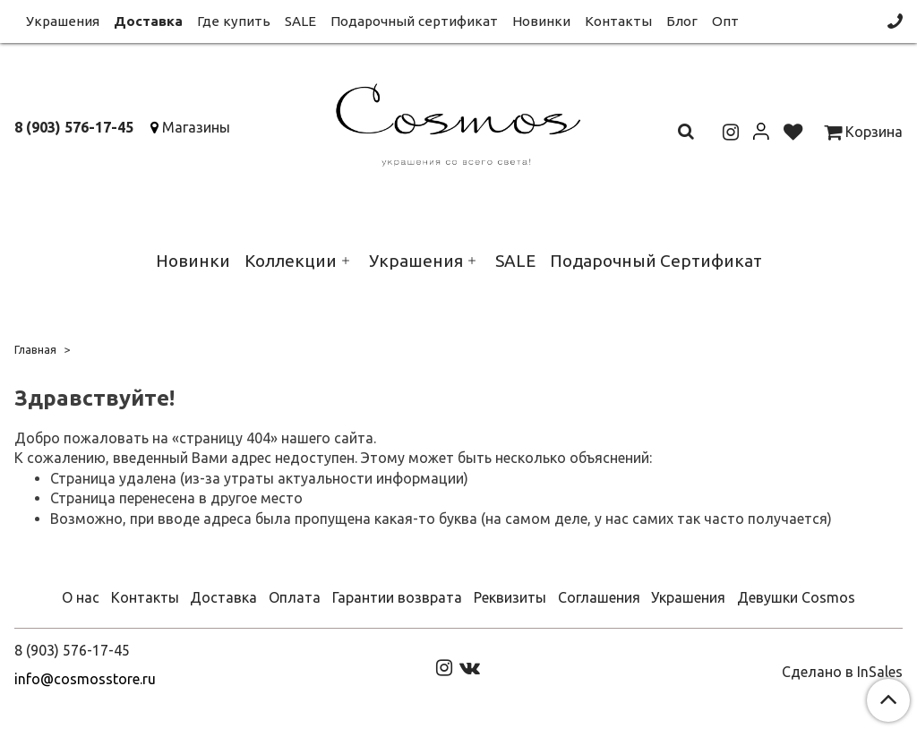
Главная (35, 349)
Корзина (863, 132)
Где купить (233, 21)
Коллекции (290, 260)
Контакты (618, 21)
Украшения (62, 21)
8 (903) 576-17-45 (73, 127)
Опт (725, 21)
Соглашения (599, 597)
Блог (682, 21)
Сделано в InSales (842, 672)
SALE (300, 21)
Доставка (148, 21)
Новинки (541, 21)
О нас (80, 597)
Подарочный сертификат (414, 21)
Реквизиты (510, 597)
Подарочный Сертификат (656, 260)
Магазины (196, 127)
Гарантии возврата (397, 597)
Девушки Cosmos (796, 597)
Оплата (295, 597)
